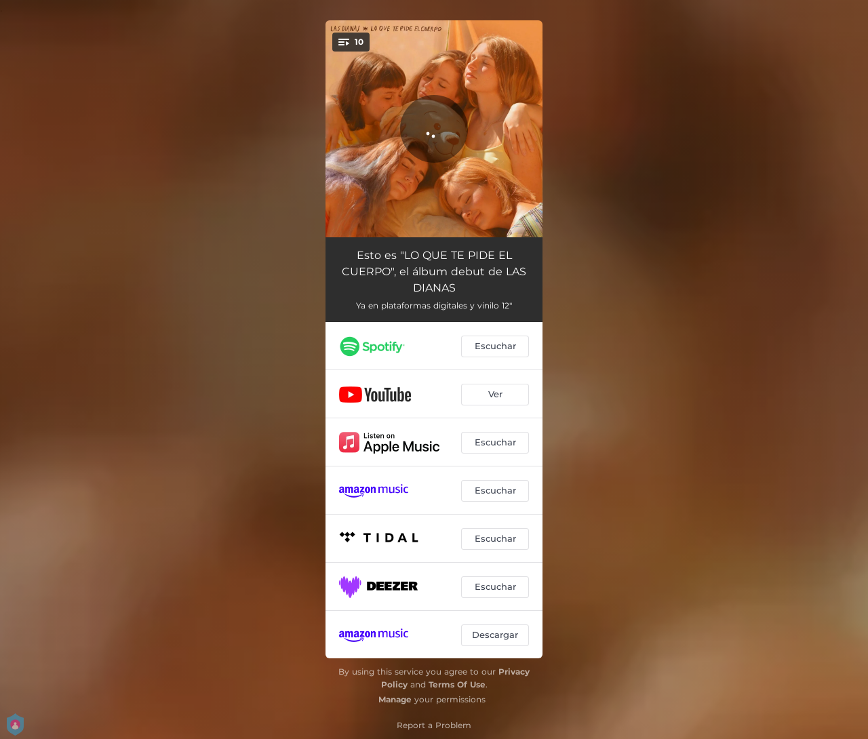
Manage (395, 699)
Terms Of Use (457, 684)
